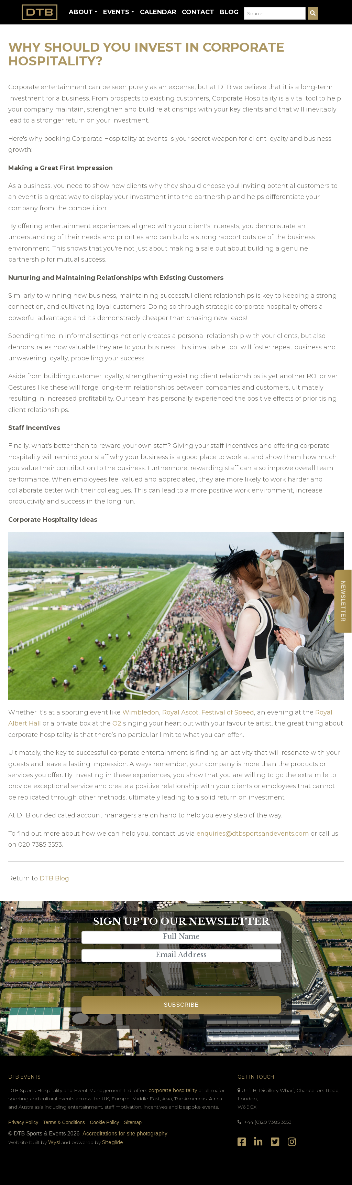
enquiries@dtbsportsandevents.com (253, 833)
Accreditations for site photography (124, 1133)
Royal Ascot (180, 712)
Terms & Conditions (64, 1122)
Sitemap (133, 1122)
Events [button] (116, 12)
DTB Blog (54, 878)
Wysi (54, 1142)
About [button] (81, 12)
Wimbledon (140, 712)
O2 (116, 723)
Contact (198, 12)
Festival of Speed (227, 712)
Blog (229, 12)
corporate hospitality (172, 1090)
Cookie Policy (104, 1122)
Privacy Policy (23, 1122)
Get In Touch (256, 1077)
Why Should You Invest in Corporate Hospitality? (146, 54)
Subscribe (181, 1005)
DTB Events (24, 1077)
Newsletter (343, 601)
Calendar (158, 12)
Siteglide (112, 1142)
